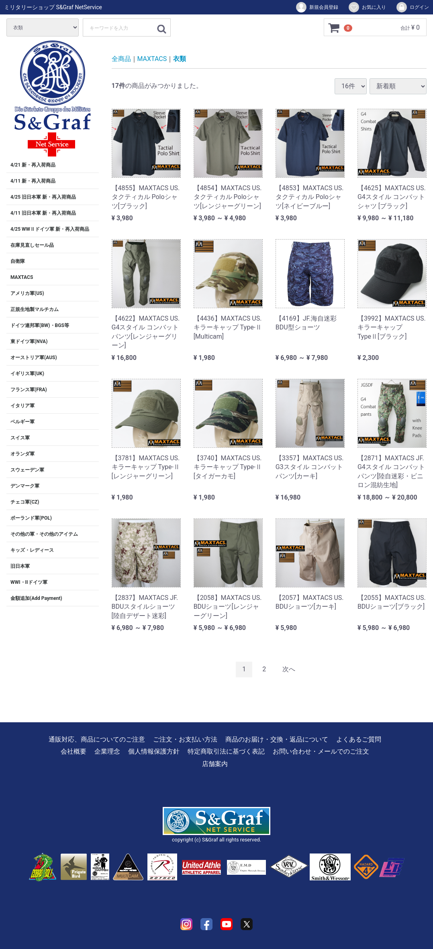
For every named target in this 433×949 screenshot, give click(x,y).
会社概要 (73, 751)
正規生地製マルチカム (34, 309)
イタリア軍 (22, 405)
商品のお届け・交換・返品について (276, 739)
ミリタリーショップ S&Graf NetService (53, 7)
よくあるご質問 (358, 739)
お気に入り (367, 7)
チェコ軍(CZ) (24, 502)
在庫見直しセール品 (32, 245)
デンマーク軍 (24, 486)
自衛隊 (17, 261)
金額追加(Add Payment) (36, 598)
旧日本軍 (20, 566)
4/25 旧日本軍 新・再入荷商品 (43, 197)
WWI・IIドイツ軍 (28, 582)
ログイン (412, 7)
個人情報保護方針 (154, 751)
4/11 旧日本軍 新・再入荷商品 (43, 213)
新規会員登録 (316, 7)
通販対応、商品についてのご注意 (97, 739)
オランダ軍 (22, 454)
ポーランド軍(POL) (31, 518)
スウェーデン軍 (27, 470)
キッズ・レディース (32, 550)
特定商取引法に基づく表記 (226, 751)
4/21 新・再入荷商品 (32, 165)
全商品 (121, 59)
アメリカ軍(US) (27, 293)
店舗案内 (215, 763)
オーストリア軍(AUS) (33, 357)
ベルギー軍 (22, 422)
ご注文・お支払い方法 (185, 739)
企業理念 (107, 751)
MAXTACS (21, 277)
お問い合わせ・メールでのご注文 (321, 751)
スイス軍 (20, 438)
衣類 (179, 59)
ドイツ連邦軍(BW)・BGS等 (39, 325)
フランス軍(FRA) (28, 389)
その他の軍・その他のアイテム (44, 534)
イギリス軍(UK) (27, 373)
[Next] (289, 669)
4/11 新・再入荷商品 (32, 181)
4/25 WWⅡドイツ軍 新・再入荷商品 (49, 229)
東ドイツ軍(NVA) (28, 341)
